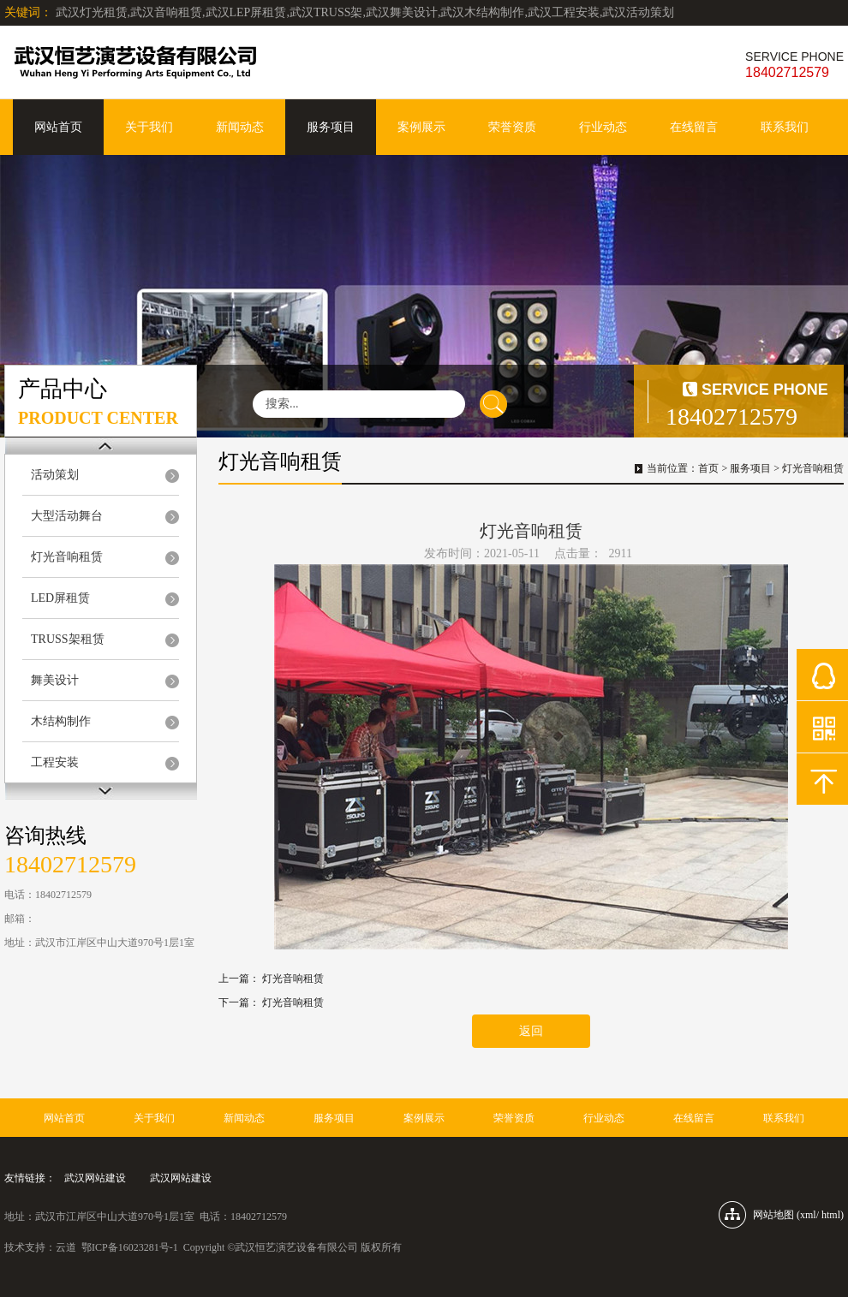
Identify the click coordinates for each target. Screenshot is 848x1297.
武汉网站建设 (95, 1178)
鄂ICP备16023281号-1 (129, 1247)
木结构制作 (61, 721)
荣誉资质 (512, 127)
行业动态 (603, 127)
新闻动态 (240, 127)
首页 (708, 468)
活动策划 (55, 474)
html (830, 1215)
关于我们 (149, 127)
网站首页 (58, 127)
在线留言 (694, 127)
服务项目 (331, 127)
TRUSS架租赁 (68, 639)
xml (808, 1215)
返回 (531, 1031)
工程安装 (55, 762)
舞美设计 (55, 680)
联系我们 (785, 127)
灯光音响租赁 (67, 556)
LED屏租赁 (60, 598)
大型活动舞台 (67, 515)
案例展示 (421, 127)
